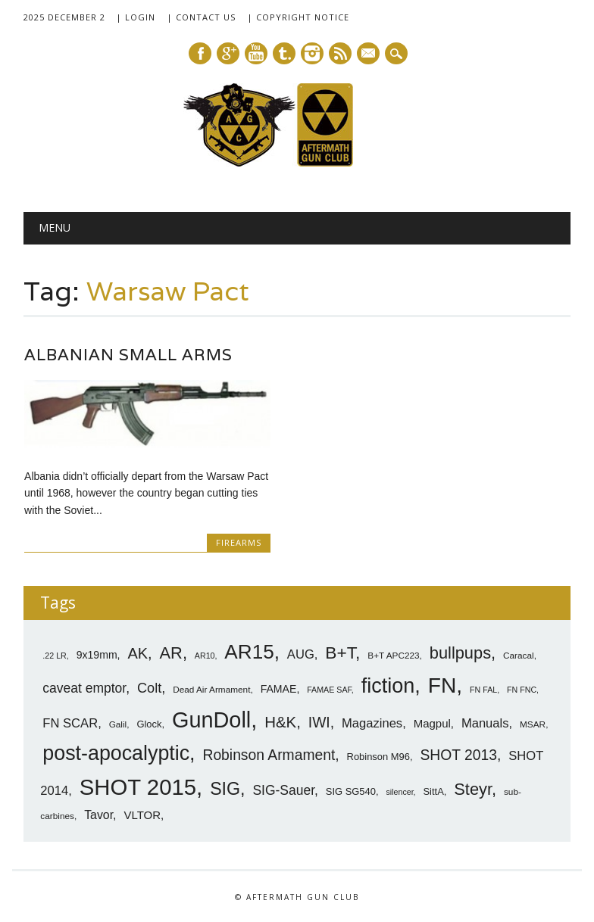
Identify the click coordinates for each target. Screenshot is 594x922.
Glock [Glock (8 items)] (148, 724)
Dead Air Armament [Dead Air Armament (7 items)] (211, 689)
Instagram (312, 53)
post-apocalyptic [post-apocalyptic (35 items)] (115, 753)
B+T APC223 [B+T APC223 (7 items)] (393, 655)
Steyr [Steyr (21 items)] (473, 789)
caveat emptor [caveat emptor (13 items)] (84, 688)
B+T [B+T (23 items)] (340, 652)
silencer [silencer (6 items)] (399, 791)
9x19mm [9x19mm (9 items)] (97, 655)
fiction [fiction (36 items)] (388, 685)
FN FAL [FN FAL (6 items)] (483, 689)
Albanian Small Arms (128, 354)
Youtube (256, 53)
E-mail (369, 54)
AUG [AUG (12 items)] (300, 654)
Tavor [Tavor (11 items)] (98, 814)
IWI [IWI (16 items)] (319, 722)
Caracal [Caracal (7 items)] (518, 655)
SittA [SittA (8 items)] (433, 791)
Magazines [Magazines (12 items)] (372, 723)
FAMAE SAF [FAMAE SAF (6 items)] (329, 689)
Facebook (200, 53)
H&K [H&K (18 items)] (280, 721)
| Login (135, 17)
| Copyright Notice (298, 17)
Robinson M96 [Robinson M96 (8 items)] (378, 756)
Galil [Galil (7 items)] (118, 724)
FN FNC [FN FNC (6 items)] (521, 689)
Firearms (238, 542)
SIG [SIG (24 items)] (225, 789)
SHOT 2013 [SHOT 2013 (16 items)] (459, 755)
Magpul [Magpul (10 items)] (432, 723)
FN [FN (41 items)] (442, 685)
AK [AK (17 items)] (137, 653)
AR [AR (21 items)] (171, 652)
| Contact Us (201, 17)
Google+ (228, 53)
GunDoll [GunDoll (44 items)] (211, 720)
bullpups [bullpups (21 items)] (460, 652)
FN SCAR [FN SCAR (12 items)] (70, 723)
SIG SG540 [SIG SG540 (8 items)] (351, 791)
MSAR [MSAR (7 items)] (533, 724)
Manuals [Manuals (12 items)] (485, 723)
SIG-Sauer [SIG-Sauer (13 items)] (283, 790)
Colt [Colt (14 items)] (149, 688)
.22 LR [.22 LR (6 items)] (54, 655)
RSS (340, 53)
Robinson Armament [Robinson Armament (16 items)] (268, 755)
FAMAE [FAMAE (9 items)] (279, 689)
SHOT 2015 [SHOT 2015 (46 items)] (138, 786)
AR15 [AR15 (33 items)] (249, 651)
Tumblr (284, 53)
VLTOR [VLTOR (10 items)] (142, 814)
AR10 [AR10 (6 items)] (205, 655)
